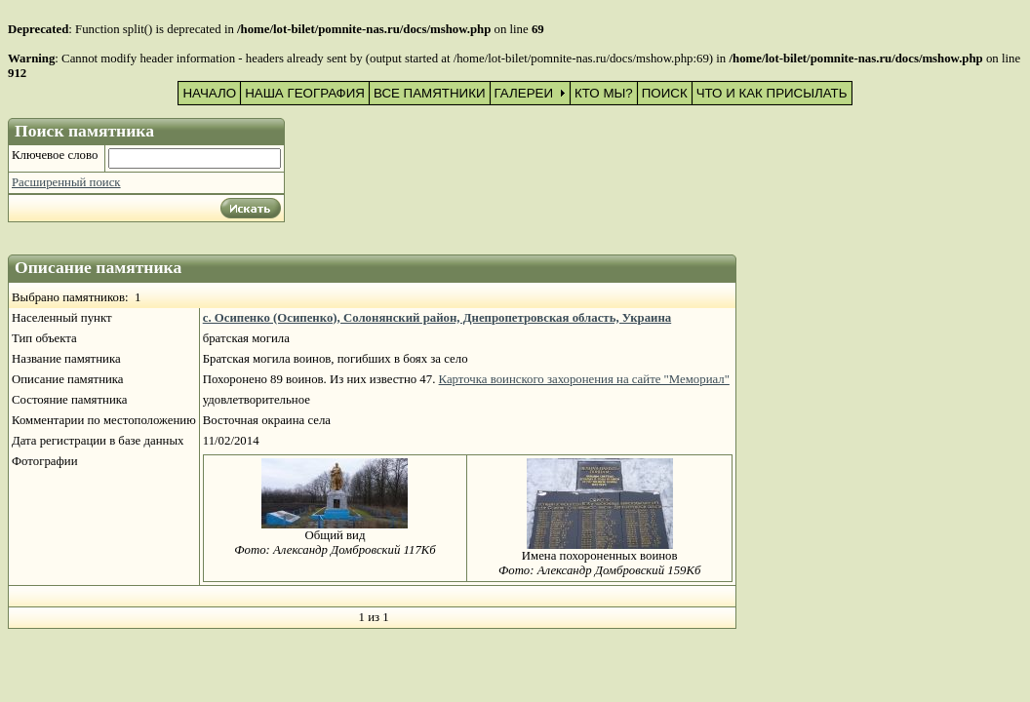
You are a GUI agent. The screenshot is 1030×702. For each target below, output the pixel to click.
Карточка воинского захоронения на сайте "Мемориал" (584, 379)
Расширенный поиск (66, 182)
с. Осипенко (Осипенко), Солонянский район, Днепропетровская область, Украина (437, 318)
